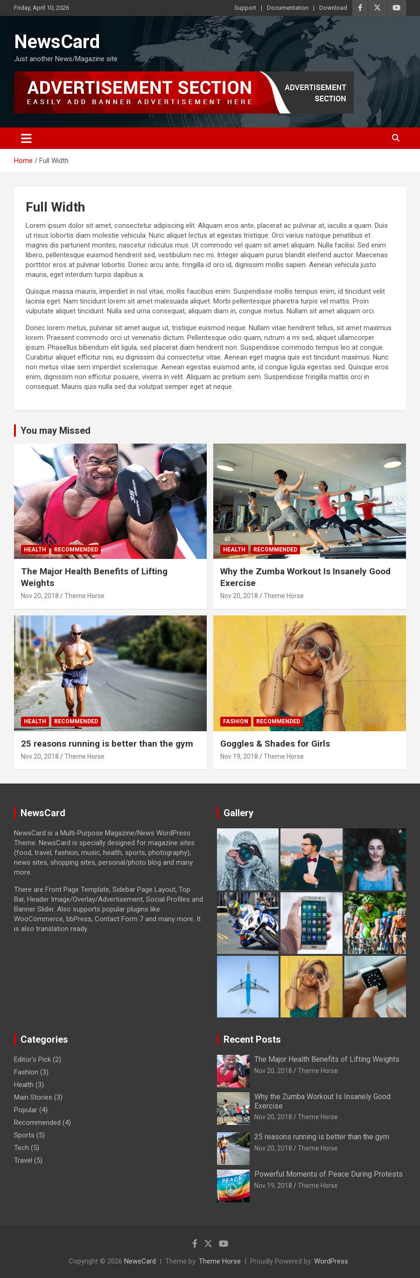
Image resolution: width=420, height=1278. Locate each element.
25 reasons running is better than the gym (107, 743)
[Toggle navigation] (26, 138)
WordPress (331, 1261)
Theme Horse (84, 596)
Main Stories (33, 1097)
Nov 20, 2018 (40, 596)
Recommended (76, 549)
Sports (24, 1135)
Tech (21, 1148)
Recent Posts (252, 1039)
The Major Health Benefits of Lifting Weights (326, 1059)
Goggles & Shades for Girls (275, 743)
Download (333, 7)
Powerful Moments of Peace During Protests (328, 1174)
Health (35, 549)
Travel (23, 1160)
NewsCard (57, 42)
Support (245, 7)
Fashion (235, 721)
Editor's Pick (32, 1059)
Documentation (287, 7)
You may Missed (56, 430)
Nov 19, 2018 (239, 756)
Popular (25, 1110)
